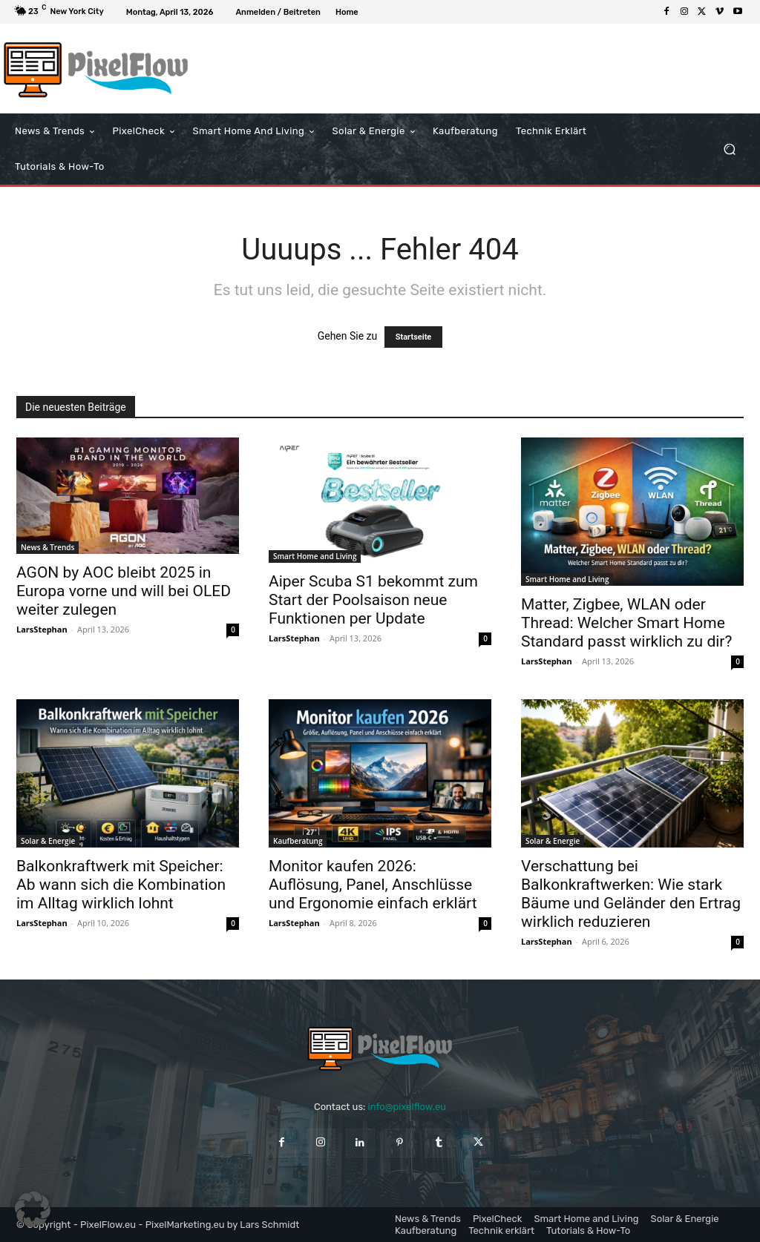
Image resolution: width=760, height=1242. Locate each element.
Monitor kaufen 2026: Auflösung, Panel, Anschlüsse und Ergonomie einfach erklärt (373, 884)
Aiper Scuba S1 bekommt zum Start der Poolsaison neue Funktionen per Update (373, 599)
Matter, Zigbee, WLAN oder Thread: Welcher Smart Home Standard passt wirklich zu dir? (626, 622)
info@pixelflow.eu (407, 1106)
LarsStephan (42, 629)
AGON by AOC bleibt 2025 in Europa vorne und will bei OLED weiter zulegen (123, 591)
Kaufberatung (297, 841)
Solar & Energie (48, 841)
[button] (729, 149)
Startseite (414, 337)
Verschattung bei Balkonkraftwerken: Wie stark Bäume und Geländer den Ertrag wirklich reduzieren (631, 894)
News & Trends (47, 547)
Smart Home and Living (314, 556)
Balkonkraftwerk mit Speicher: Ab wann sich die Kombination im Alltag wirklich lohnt (121, 884)
